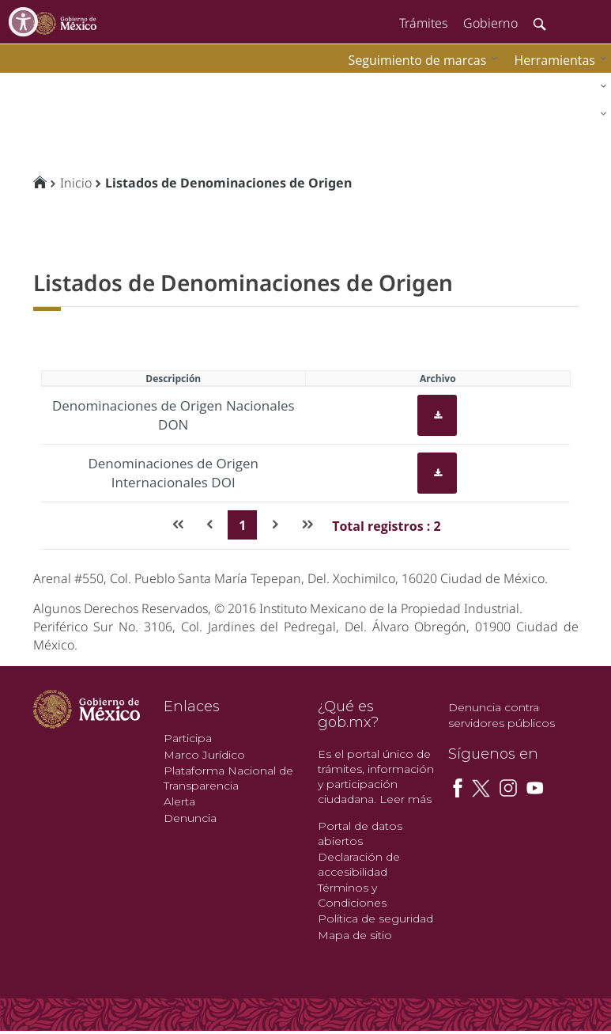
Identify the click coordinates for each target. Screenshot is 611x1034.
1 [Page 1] (242, 525)
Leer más (405, 799)
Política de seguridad (375, 918)
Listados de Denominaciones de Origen (228, 182)
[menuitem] (556, 60)
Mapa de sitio (355, 935)
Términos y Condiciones (352, 895)
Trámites (423, 23)
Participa (188, 738)
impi (25, 83)
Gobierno (490, 23)
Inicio (76, 182)
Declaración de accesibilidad (359, 864)
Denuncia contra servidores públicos (501, 715)
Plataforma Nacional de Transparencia (228, 778)
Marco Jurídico (204, 755)
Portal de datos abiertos (360, 833)
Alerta (179, 801)
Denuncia (190, 818)
